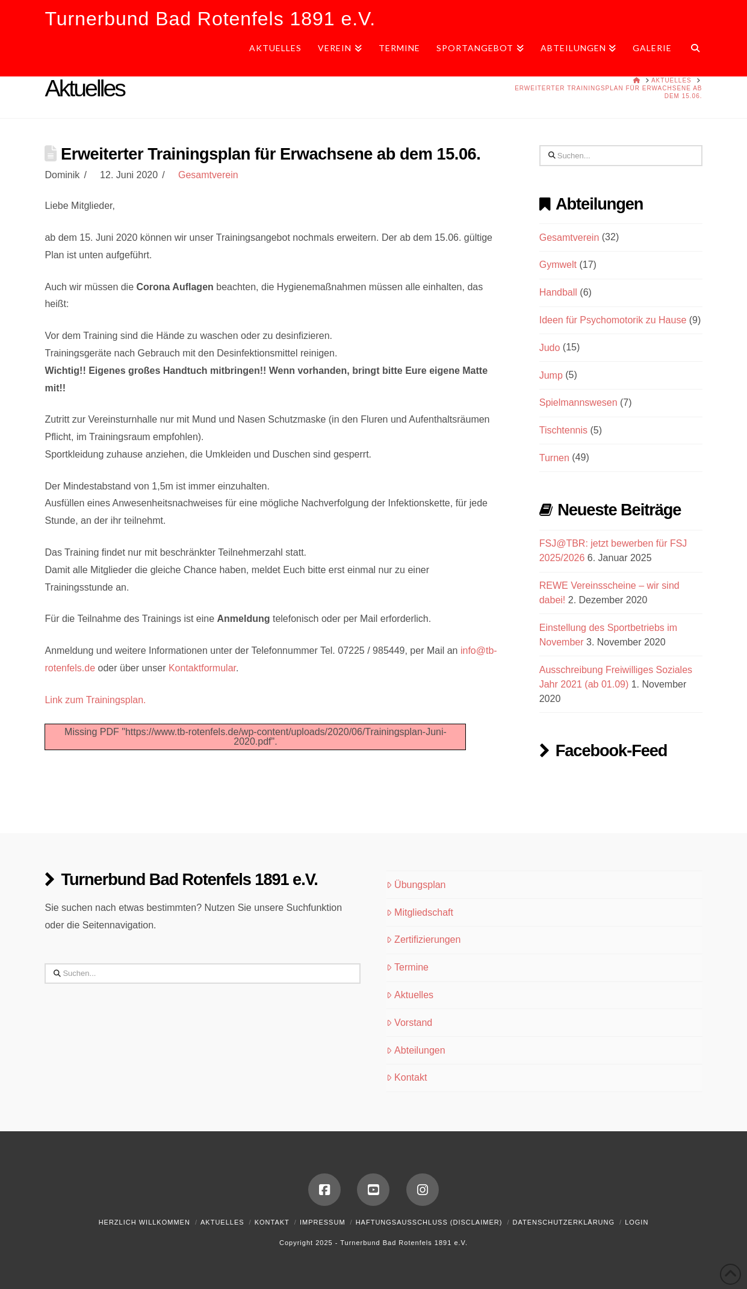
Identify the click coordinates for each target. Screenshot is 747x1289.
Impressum (323, 1222)
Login (636, 1222)
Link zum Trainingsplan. (95, 700)
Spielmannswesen (578, 402)
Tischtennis (563, 430)
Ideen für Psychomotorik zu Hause (613, 320)
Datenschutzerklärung (563, 1222)
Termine (407, 967)
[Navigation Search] (691, 52)
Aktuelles (409, 995)
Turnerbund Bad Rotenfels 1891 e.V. (210, 18)
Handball (558, 292)
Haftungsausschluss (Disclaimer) (429, 1222)
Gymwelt (558, 264)
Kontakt (406, 1077)
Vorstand (409, 1022)
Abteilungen (415, 1050)
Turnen (554, 458)
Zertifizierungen (423, 939)
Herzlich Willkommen (144, 1222)
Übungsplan (415, 885)
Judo (549, 348)
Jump (551, 375)
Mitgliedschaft (419, 912)
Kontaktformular (202, 668)
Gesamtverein (208, 175)
